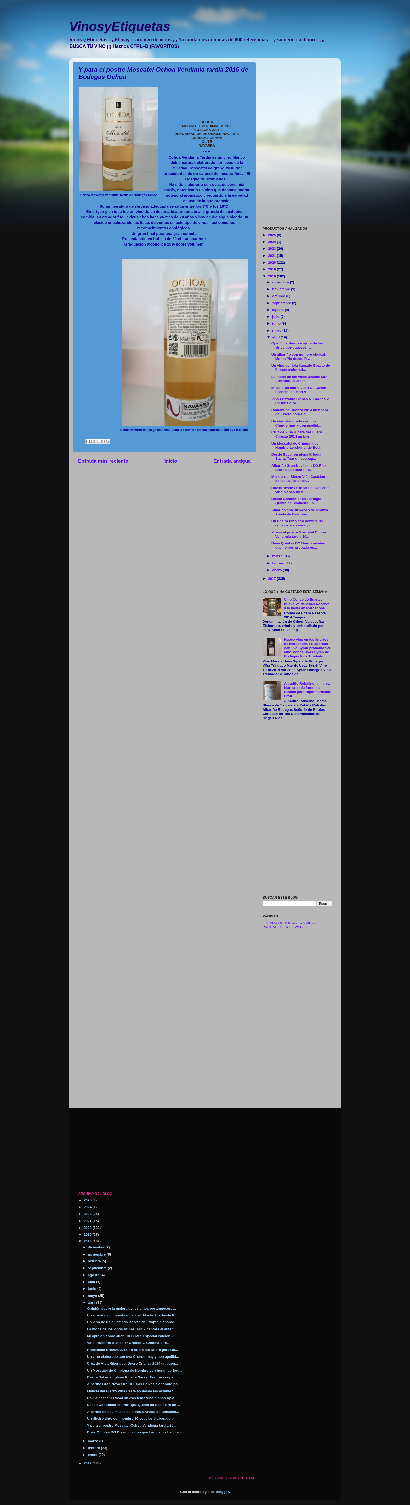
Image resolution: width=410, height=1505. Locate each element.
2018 (272, 276)
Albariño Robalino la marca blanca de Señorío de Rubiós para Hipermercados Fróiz (307, 689)
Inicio (170, 461)
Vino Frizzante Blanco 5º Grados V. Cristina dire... (128, 1343)
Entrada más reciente (103, 461)
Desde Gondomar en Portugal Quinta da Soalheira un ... (296, 501)
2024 (272, 242)
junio (277, 323)
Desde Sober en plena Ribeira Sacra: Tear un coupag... (296, 456)
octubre (279, 296)
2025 (272, 235)
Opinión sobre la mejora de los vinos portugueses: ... (297, 345)
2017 (272, 579)
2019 (272, 269)
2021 (272, 256)
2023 (272, 249)
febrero (278, 563)
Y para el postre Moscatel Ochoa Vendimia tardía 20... (298, 534)
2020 (272, 262)
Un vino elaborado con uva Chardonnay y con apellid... (296, 423)
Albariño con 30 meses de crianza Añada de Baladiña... (299, 512)
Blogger (222, 1492)
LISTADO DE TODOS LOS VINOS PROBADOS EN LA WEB (290, 925)
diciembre (281, 282)
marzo (278, 556)
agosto (278, 310)
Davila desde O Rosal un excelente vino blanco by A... (300, 490)
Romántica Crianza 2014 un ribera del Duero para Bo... (299, 412)
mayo (277, 330)
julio (276, 317)
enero (277, 570)
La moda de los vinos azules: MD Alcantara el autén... (299, 379)
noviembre (281, 289)
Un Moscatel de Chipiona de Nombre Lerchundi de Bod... (297, 445)
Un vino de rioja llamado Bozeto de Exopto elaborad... (300, 368)
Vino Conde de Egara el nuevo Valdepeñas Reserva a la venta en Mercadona (306, 604)
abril (276, 337)
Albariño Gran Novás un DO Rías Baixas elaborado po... (299, 468)
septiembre (282, 303)
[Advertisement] (297, 140)
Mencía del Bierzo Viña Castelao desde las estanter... (298, 479)
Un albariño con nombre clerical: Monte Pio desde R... (298, 357)
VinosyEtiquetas (119, 26)
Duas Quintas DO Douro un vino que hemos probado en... (298, 545)
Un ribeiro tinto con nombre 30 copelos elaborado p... (297, 523)
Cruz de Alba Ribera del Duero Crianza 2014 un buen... (296, 434)
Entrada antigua (232, 461)
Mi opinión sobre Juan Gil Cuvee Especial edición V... (298, 390)
